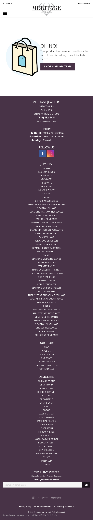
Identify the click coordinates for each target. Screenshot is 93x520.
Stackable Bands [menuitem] (46, 302)
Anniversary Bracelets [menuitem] (46, 309)
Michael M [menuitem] (46, 435)
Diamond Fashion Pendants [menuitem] (46, 229)
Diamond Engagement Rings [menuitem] (46, 273)
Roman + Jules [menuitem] (46, 442)
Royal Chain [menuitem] (46, 446)
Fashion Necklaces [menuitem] (46, 233)
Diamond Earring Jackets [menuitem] (46, 287)
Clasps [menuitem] (46, 255)
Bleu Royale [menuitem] (46, 388)
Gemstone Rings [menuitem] (46, 208)
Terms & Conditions (46, 365)
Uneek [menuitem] (46, 464)
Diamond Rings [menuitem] (46, 280)
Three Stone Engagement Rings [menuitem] (46, 295)
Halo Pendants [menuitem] (46, 291)
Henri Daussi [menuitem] (46, 417)
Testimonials (46, 368)
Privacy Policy (46, 361)
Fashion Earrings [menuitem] (46, 226)
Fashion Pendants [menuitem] (46, 219)
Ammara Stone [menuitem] (46, 381)
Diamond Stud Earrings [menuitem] (46, 248)
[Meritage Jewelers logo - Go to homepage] (46, 9)
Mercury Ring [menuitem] (46, 431)
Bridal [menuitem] (46, 168)
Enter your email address (46, 479)
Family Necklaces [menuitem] (46, 215)
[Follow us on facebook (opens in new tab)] (42, 153)
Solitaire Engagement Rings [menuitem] (46, 298)
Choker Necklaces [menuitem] (46, 327)
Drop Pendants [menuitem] (46, 331)
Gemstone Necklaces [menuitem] (46, 320)
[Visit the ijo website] (45, 498)
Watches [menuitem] (46, 197)
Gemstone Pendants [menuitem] (46, 316)
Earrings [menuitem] (46, 175)
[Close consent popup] (56, 515)
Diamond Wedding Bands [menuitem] (46, 258)
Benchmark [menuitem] (46, 384)
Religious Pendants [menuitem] (46, 335)
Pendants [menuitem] (46, 182)
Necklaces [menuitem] (46, 179)
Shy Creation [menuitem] (46, 450)
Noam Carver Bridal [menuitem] (46, 439)
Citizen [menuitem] (46, 395)
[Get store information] (46, 121)
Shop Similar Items (57, 66)
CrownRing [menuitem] (46, 399)
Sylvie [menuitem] (46, 457)
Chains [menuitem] (46, 193)
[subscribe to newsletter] (86, 485)
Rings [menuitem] (46, 306)
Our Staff (46, 358)
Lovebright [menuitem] (46, 428)
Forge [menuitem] (46, 410)
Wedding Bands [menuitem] (46, 251)
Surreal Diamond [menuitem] (46, 453)
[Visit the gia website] (35, 498)
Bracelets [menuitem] (46, 186)
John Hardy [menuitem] (46, 424)
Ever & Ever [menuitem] (46, 402)
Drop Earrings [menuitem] (46, 277)
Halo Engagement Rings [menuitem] (46, 269)
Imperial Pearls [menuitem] (46, 421)
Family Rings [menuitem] (46, 237)
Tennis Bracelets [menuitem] (46, 262)
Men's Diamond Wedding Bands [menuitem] (46, 204)
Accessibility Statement (64, 506)
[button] (8, 3)
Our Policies (46, 354)
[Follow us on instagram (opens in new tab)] (50, 153)
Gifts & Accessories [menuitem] (46, 200)
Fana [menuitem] (46, 406)
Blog (46, 347)
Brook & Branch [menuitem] (46, 392)
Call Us (46, 350)
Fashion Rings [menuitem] (46, 171)
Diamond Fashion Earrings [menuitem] (46, 222)
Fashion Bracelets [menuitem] (46, 244)
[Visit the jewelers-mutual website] (56, 498)
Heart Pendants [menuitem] (46, 284)
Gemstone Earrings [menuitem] (46, 324)
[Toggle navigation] (5, 14)
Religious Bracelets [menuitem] (46, 240)
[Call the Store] (46, 117)
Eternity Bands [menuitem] (47, 266)
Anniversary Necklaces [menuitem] (46, 313)
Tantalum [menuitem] (46, 460)
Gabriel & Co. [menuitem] (46, 413)
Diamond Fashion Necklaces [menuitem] (46, 211)
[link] (83, 3)
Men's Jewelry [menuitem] (46, 190)
